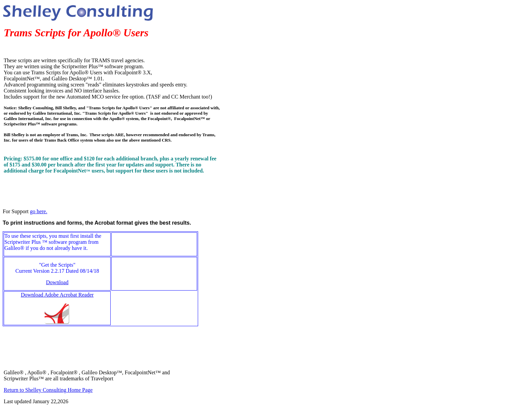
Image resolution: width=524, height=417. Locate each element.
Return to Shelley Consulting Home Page (48, 390)
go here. (38, 211)
